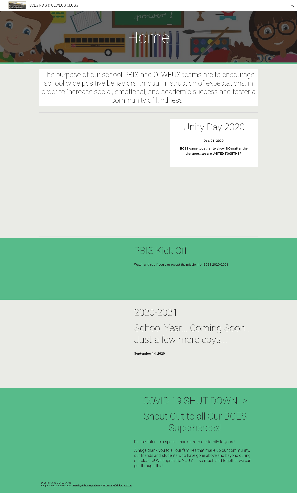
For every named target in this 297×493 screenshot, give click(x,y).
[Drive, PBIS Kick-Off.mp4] (83, 267)
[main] (148, 37)
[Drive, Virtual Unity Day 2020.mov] (101, 174)
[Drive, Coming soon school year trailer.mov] (83, 343)
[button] (292, 5)
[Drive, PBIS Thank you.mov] (83, 417)
